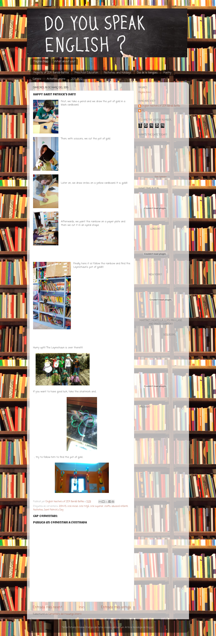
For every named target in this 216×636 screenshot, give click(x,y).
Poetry (167, 73)
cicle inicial (72, 506)
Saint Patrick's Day (53, 510)
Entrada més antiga (116, 607)
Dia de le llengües (147, 73)
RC (143, 110)
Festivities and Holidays (117, 73)
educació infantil (120, 506)
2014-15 (62, 506)
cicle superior (96, 506)
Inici (81, 607)
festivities (38, 510)
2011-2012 (76, 79)
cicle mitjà (84, 506)
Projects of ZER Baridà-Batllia (51, 73)
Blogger (150, 627)
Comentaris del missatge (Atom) (64, 614)
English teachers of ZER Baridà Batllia (161, 106)
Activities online (56, 79)
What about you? (64, 61)
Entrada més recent (47, 607)
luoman (120, 627)
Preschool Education (86, 73)
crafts (107, 506)
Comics (37, 79)
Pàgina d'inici (41, 61)
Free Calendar (161, 176)
